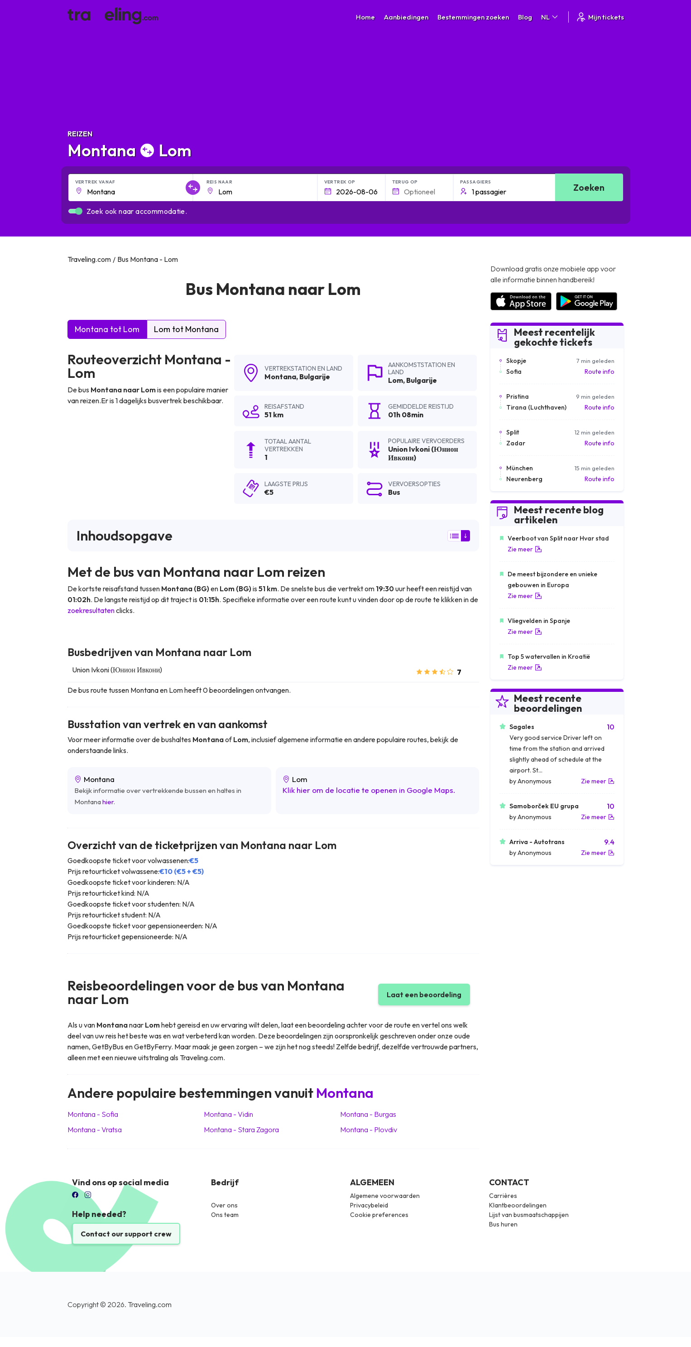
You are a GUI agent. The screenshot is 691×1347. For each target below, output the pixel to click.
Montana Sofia (92, 1114)
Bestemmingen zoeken (473, 17)
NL (550, 17)
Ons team (225, 1215)
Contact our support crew (126, 1233)
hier (108, 801)
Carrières (503, 1196)
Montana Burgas (368, 1114)
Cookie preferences (379, 1215)
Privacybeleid (369, 1205)
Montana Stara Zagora (241, 1129)
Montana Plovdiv (368, 1129)
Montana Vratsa (94, 1129)
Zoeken (589, 187)
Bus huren (503, 1224)
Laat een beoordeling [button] (424, 994)
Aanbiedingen (406, 17)
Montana (280, 376)
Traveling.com (150, 1304)
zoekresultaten (91, 610)
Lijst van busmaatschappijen (529, 1215)
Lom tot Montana (186, 329)
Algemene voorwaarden (385, 1196)
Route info (599, 371)
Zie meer (525, 549)
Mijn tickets (600, 17)
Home (365, 17)
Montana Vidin (228, 1114)
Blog (525, 17)
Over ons (224, 1205)
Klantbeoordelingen (518, 1205)
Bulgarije (314, 376)
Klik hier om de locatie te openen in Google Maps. (368, 790)
